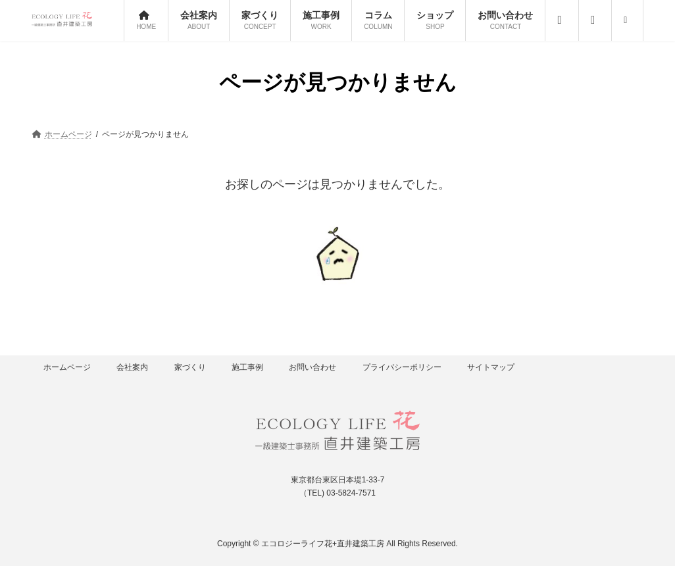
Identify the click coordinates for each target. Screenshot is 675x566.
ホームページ (67, 367)
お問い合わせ (312, 367)
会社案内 (132, 367)
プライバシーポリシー (401, 367)
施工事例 (247, 367)
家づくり (190, 367)
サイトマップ (490, 367)
